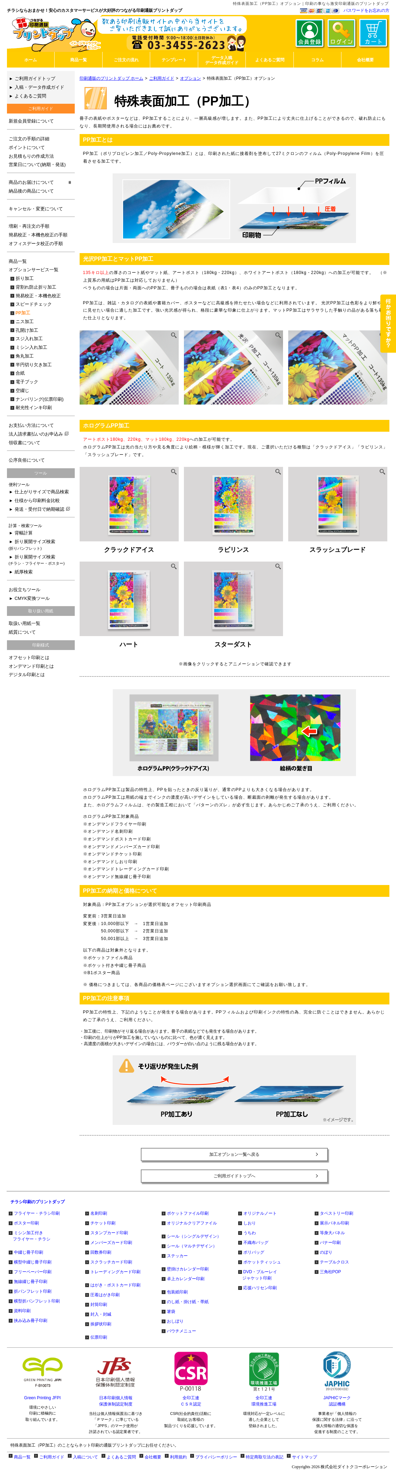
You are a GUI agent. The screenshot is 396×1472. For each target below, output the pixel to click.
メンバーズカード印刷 (111, 1242)
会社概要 (153, 1457)
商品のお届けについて (31, 182)
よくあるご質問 (30, 96)
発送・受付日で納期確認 (42, 509)
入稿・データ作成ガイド (39, 87)
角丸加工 (25, 356)
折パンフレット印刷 (32, 1291)
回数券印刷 (100, 1252)
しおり (249, 1223)
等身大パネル (332, 1232)
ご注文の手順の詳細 (29, 138)
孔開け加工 (27, 330)
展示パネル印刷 (334, 1223)
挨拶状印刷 (100, 1324)
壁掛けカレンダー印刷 (188, 1269)
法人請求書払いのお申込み (38, 434)
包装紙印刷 (177, 1292)
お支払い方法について (31, 425)
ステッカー (177, 1255)
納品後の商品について (31, 191)
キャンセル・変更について (36, 208)
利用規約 (178, 1457)
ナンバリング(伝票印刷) (40, 399)
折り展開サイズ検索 (32, 544)
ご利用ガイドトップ (35, 78)
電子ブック (27, 381)
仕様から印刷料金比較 (37, 500)
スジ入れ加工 (29, 338)
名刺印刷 (98, 1213)
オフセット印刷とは (29, 657)
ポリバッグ (253, 1252)
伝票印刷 (98, 1337)
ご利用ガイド (161, 78)
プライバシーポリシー (216, 1457)
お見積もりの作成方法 (31, 156)
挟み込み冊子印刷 (30, 1320)
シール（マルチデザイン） (192, 1246)
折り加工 (25, 278)
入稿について (85, 1457)
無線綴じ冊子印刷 (30, 1281)
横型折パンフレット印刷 (37, 1301)
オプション (190, 78)
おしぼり (175, 1321)
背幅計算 (24, 533)
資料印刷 (22, 1310)
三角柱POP (330, 1271)
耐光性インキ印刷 (34, 407)
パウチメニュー (181, 1331)
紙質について (22, 632)
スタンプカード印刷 (109, 1232)
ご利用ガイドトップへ (234, 1176)
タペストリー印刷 (336, 1213)
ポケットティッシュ (262, 1262)
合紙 (20, 373)
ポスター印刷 (26, 1223)
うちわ (249, 1232)
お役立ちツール (24, 589)
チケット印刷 (102, 1223)
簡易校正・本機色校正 (38, 295)
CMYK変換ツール (32, 598)
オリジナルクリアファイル (192, 1223)
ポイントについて (27, 147)
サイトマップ (304, 1457)
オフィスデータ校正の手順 (36, 243)
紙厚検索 (24, 572)
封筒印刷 (98, 1304)
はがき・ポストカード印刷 (115, 1285)
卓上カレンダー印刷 (185, 1278)
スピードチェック (34, 304)
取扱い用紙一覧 (24, 623)
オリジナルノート (260, 1213)
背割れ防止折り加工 (36, 287)
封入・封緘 (100, 1314)
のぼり (326, 1252)
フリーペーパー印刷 (32, 1271)
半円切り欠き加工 (34, 364)
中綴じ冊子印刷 (28, 1252)
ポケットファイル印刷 (188, 1213)
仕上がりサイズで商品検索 (42, 492)
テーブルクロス (334, 1262)
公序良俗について (27, 460)
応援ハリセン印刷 (260, 1287)
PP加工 (23, 313)
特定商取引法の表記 (264, 1457)
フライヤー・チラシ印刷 (37, 1213)
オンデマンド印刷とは (31, 666)
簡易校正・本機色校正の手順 (38, 235)
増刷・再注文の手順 (29, 226)
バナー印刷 (330, 1242)
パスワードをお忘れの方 (366, 10)
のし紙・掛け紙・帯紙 (188, 1301)
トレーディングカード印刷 (115, 1271)
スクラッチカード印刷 (111, 1262)
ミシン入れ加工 (31, 347)
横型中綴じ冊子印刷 (32, 1262)
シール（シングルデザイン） (194, 1236)
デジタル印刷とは (27, 674)
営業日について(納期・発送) (37, 164)
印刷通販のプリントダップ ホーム (111, 78)
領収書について (24, 442)
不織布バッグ (255, 1242)
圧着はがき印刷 (105, 1294)
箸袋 (171, 1311)
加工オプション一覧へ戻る (234, 1154)
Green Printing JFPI (42, 1397)
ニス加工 (25, 321)
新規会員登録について (31, 121)
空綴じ (22, 390)
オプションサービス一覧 (33, 269)
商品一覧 (18, 261)
